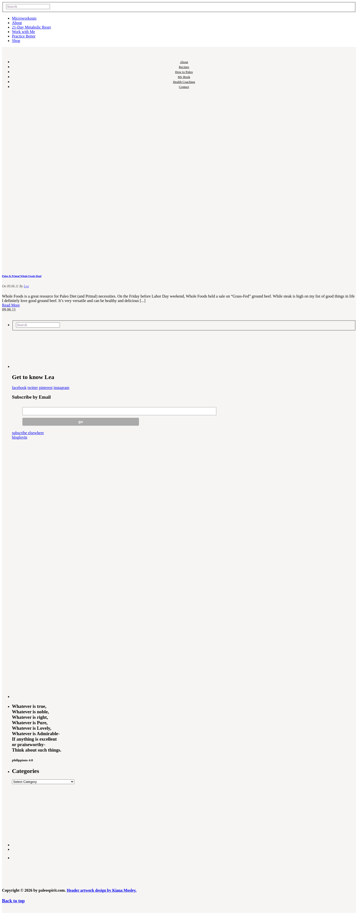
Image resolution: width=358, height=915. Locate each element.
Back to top (13, 900)
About (17, 23)
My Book (184, 77)
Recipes (184, 67)
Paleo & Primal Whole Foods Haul (22, 275)
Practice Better (24, 36)
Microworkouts (24, 18)
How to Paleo (184, 72)
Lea (26, 286)
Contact (184, 87)
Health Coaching (184, 82)
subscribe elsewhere (28, 433)
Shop (16, 40)
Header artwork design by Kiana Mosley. (101, 890)
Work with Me (23, 32)
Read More (11, 305)
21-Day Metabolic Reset (31, 27)
